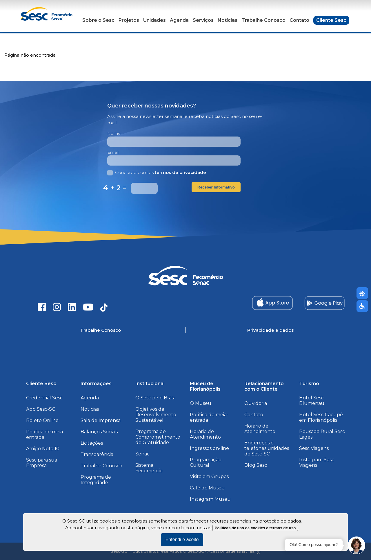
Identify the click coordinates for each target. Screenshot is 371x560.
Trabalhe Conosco (263, 20)
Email (113, 152)
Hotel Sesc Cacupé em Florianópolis (321, 417)
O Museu (200, 403)
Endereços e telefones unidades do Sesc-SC (266, 448)
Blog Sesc (255, 465)
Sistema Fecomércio (149, 467)
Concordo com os (156, 172)
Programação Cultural (205, 462)
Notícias (227, 20)
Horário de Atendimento (205, 434)
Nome (114, 133)
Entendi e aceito (182, 539)
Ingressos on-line (209, 448)
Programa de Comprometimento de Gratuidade (157, 437)
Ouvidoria (255, 403)
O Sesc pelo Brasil (155, 398)
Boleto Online (42, 420)
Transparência (97, 454)
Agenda (179, 20)
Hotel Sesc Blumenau (311, 400)
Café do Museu (207, 488)
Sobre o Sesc (98, 20)
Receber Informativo (216, 187)
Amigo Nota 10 (42, 448)
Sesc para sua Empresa (41, 462)
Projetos (129, 20)
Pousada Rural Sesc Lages (322, 434)
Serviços (203, 20)
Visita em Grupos (209, 476)
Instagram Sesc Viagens (316, 462)
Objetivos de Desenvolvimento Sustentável (155, 414)
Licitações (92, 443)
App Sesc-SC (40, 409)
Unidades (154, 20)
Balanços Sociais (99, 432)
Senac (142, 454)
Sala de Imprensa (101, 420)
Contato (299, 20)
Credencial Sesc (44, 398)
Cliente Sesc (331, 20)
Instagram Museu (210, 499)
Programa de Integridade (96, 479)
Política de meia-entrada (45, 434)
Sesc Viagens (314, 448)
